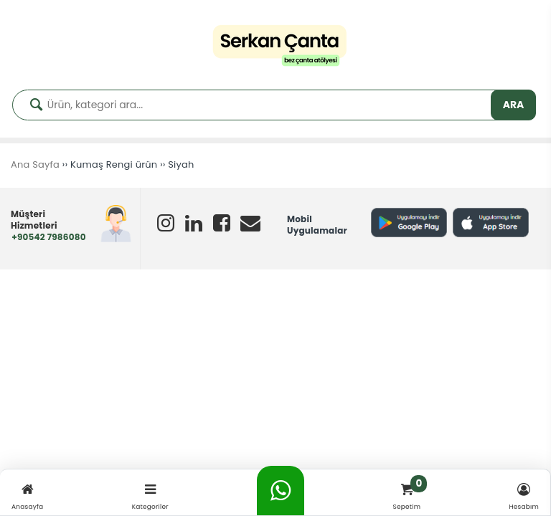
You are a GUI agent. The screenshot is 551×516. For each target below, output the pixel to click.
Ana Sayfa (35, 164)
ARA (513, 104)
